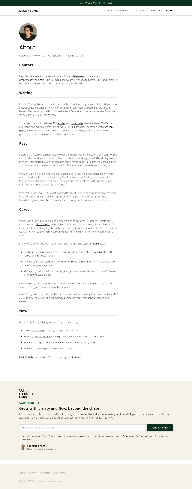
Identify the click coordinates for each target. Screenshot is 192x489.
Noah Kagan (42, 225)
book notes (77, 123)
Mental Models (140, 10)
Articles (109, 10)
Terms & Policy (56, 481)
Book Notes (122, 10)
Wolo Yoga (39, 331)
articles (61, 123)
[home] (28, 10)
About (169, 10)
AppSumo (97, 244)
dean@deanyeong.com (31, 80)
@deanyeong (79, 76)
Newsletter (156, 10)
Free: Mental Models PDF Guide (96, 3)
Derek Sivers (73, 357)
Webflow (46, 481)
